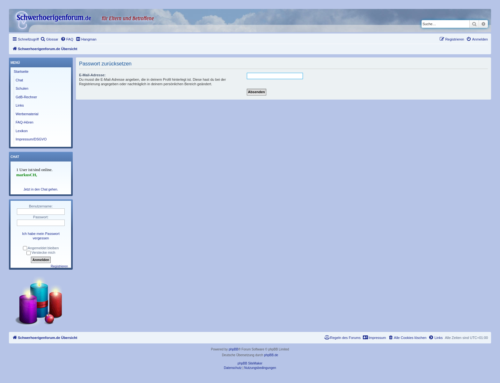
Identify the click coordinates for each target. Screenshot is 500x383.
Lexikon (22, 131)
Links (20, 105)
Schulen (22, 88)
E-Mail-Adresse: (92, 75)
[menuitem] (49, 39)
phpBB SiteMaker (250, 363)
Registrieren (59, 266)
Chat (19, 80)
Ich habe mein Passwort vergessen (40, 236)
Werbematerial (27, 114)
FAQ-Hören (24, 122)
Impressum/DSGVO (31, 139)
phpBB (233, 349)
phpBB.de (271, 355)
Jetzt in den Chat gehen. (41, 189)
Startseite (21, 71)
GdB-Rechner (26, 97)
